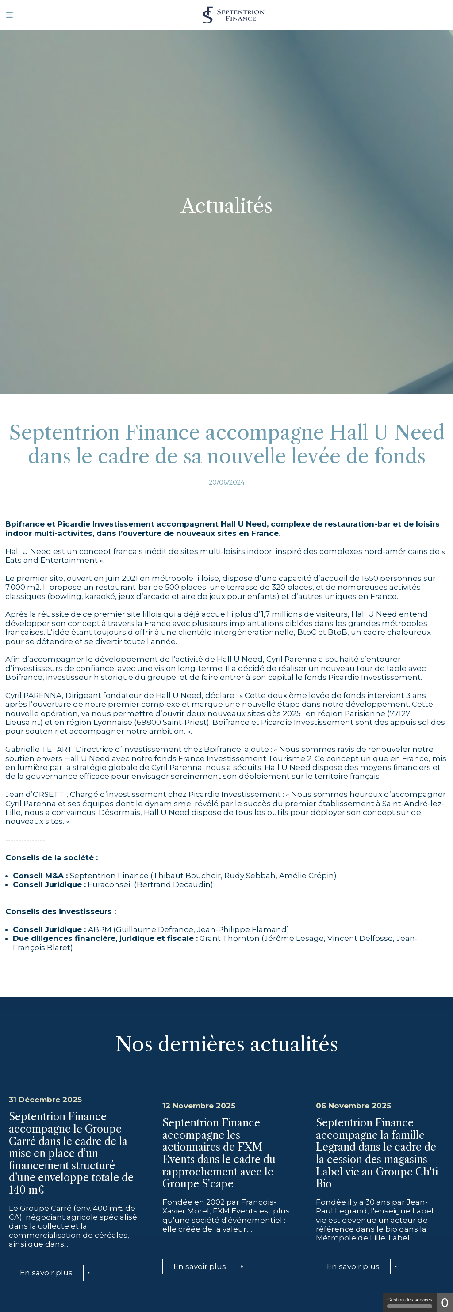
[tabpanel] (226, 197)
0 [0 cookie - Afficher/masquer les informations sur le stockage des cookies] (445, 1302)
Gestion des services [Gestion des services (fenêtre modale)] (409, 1302)
